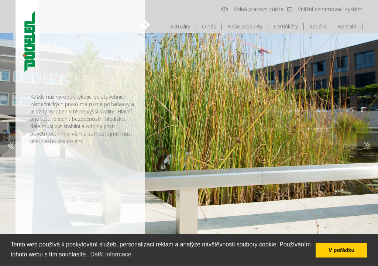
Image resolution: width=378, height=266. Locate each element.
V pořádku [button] (341, 250)
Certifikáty (286, 26)
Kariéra (317, 26)
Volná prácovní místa (252, 9)
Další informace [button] (110, 254)
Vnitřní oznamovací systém (324, 9)
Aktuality (180, 26)
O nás (209, 26)
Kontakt (347, 26)
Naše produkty (244, 26)
